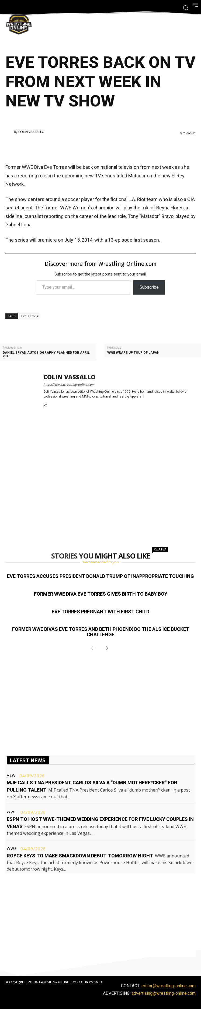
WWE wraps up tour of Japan (133, 353)
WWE (12, 812)
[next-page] (105, 648)
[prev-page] (93, 648)
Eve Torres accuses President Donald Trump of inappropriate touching (100, 576)
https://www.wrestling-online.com (68, 385)
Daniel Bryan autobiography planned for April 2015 (46, 354)
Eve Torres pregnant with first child (100, 611)
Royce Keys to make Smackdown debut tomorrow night (80, 855)
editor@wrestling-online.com (168, 985)
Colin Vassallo (31, 132)
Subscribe (149, 287)
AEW (11, 775)
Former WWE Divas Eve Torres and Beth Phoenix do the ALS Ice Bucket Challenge (100, 631)
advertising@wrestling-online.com (163, 993)
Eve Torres (29, 316)
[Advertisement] (93, 148)
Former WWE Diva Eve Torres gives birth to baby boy (100, 594)
